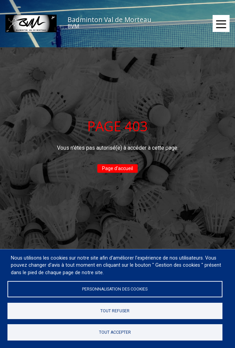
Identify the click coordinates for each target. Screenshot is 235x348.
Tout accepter (115, 332)
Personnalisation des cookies (115, 289)
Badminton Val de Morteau (109, 19)
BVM (73, 26)
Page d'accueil (117, 168)
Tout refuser (115, 311)
